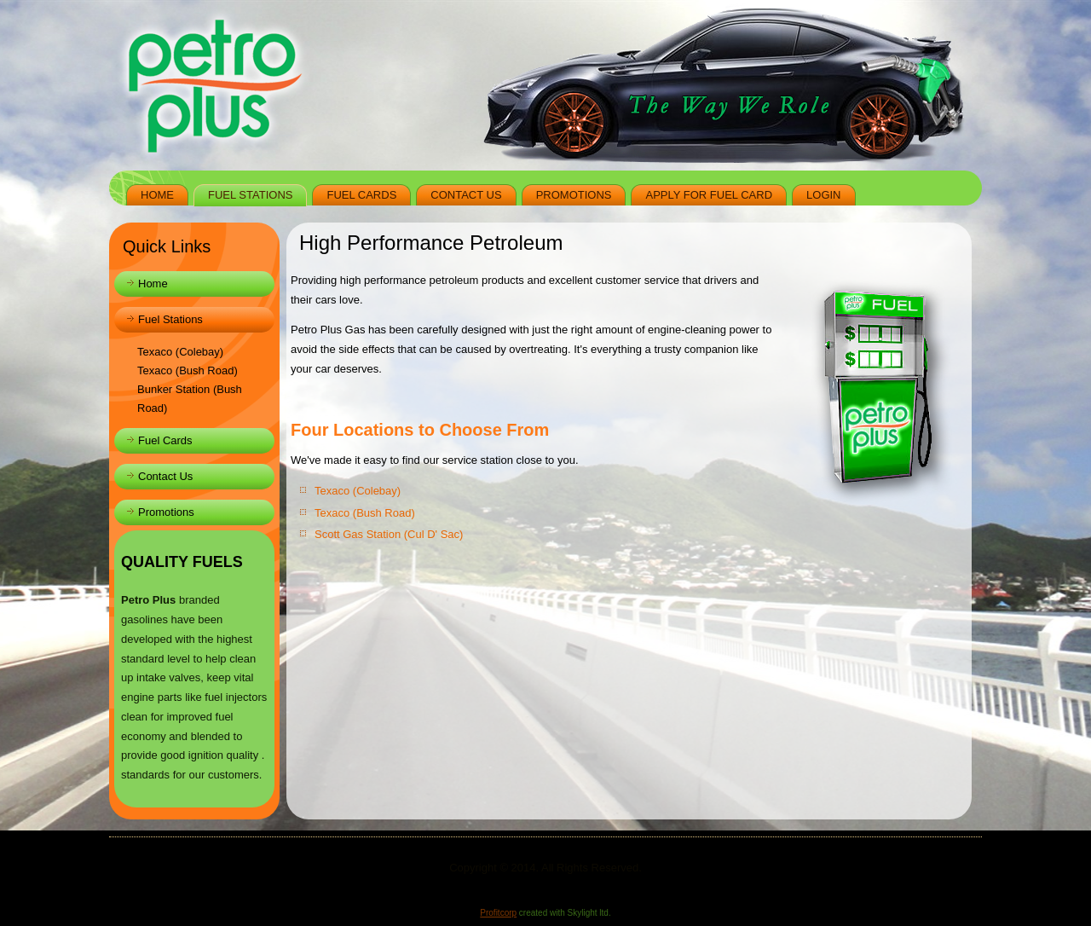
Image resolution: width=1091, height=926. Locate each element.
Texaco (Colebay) (180, 351)
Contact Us (465, 194)
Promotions (574, 194)
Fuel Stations (250, 194)
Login (823, 194)
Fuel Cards (361, 194)
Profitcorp (498, 912)
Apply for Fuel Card (708, 194)
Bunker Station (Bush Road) (189, 398)
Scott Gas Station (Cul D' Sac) (389, 534)
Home (157, 194)
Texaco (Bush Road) (187, 370)
